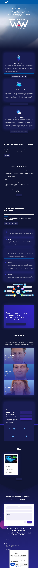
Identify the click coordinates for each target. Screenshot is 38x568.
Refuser (17, 564)
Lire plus (7, 155)
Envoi (29, 522)
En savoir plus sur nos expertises (19, 76)
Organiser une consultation (11, 223)
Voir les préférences (23, 564)
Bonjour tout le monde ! (10, 464)
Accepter (12, 564)
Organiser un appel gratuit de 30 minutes (15, 324)
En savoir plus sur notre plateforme (19, 103)
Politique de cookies (18, 566)
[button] (27, 552)
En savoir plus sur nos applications (19, 131)
